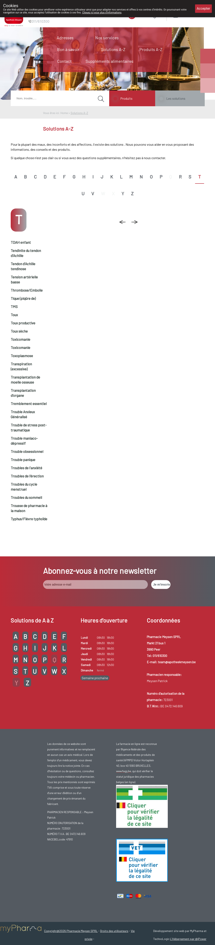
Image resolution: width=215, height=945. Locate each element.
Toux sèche (19, 331)
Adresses (65, 37)
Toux (14, 315)
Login (186, 15)
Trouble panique (23, 459)
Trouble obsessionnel (27, 451)
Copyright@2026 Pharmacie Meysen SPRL (71, 931)
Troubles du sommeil (26, 497)
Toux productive (23, 323)
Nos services (107, 37)
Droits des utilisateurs (114, 931)
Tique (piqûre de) (23, 298)
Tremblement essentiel (29, 403)
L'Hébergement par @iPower (188, 939)
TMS (14, 306)
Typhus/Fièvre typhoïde (29, 519)
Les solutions (175, 98)
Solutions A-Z (113, 49)
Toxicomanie (20, 339)
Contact (64, 61)
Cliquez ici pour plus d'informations (101, 12)
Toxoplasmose (22, 356)
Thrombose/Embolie (27, 290)
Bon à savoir (68, 49)
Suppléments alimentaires (109, 61)
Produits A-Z (150, 49)
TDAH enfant (21, 242)
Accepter (203, 8)
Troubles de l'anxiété (26, 468)
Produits (126, 98)
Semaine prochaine (95, 678)
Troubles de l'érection (27, 476)
